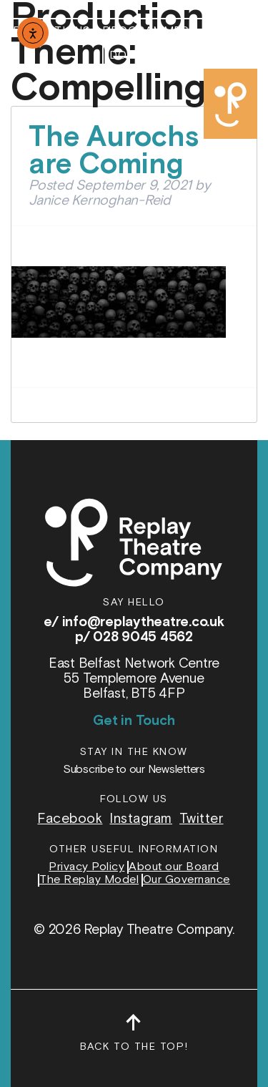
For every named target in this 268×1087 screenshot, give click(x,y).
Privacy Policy (86, 867)
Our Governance (186, 880)
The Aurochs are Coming (113, 151)
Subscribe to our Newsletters (134, 769)
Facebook (69, 819)
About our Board (174, 867)
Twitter (201, 819)
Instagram (140, 819)
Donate (133, 55)
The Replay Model (89, 880)
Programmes (145, 31)
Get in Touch (133, 721)
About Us (230, 31)
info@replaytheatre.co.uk (143, 622)
